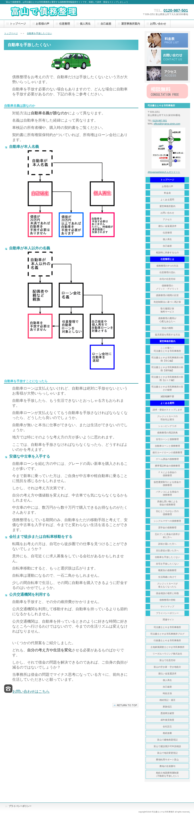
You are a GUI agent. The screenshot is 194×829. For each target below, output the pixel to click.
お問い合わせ (167, 57)
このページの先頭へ (125, 705)
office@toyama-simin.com (167, 123)
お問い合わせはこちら (31, 691)
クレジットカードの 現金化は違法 (167, 418)
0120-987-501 (176, 10)
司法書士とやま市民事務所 (167, 627)
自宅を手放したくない (167, 563)
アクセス (167, 73)
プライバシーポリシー (20, 806)
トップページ (11, 33)
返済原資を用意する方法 (167, 334)
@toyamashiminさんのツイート (164, 172)
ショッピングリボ (167, 426)
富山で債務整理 (45, 12)
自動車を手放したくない (39, 33)
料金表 (167, 40)
